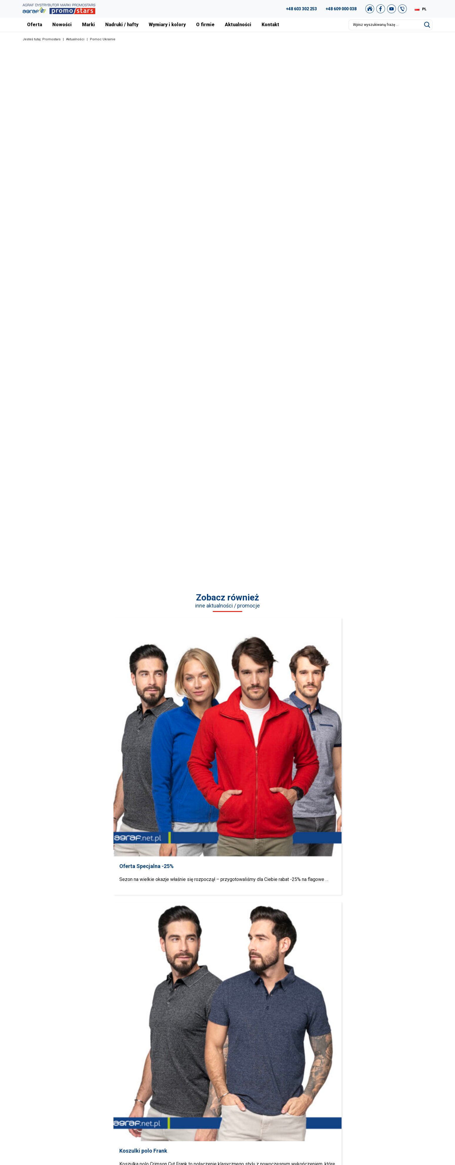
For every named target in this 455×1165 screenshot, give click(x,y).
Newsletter (381, 1076)
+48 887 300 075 (77, 1063)
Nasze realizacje (286, 1039)
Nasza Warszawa (287, 1046)
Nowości (62, 24)
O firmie (205, 24)
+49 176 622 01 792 (80, 1070)
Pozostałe (175, 1083)
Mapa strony (382, 1068)
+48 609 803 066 (71, 1055)
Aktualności (238, 24)
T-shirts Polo (177, 1032)
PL (424, 9)
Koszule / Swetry (182, 1039)
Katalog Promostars (389, 1039)
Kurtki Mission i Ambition (274, 692)
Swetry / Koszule (160, 851)
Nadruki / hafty (121, 24)
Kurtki (385, 851)
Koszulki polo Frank (181, 692)
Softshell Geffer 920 (366, 692)
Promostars (51, 39)
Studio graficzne (386, 1032)
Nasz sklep (381, 1083)
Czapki (295, 851)
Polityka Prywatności (390, 1061)
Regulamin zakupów (390, 1054)
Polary (250, 851)
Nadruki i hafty (284, 1076)
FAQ (375, 1024)
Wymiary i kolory (167, 24)
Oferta (34, 24)
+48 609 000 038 (341, 8)
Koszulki (69, 851)
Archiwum (380, 1046)
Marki (88, 24)
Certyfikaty (281, 1054)
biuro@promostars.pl (78, 1085)
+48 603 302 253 (301, 8)
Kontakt (270, 24)
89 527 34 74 (65, 1048)
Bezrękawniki (339, 851)
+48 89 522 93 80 (75, 1077)
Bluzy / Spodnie (205, 851)
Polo (114, 851)
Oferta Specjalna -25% (88, 692)
